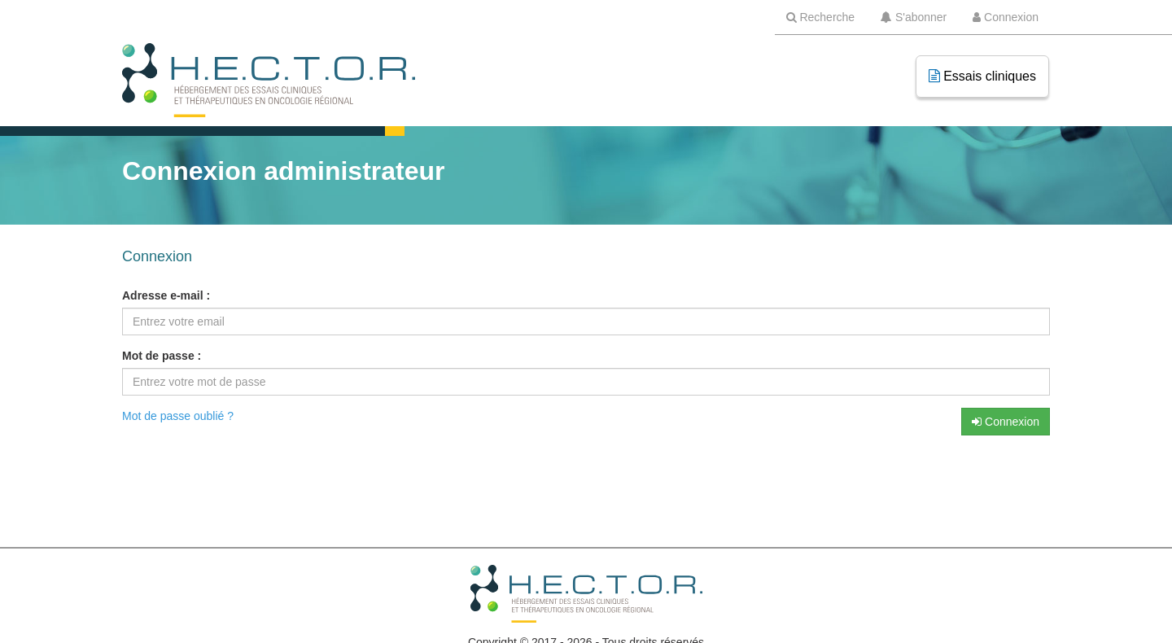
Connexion (1005, 421)
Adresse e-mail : (166, 295)
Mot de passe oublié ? (178, 415)
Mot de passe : (161, 355)
